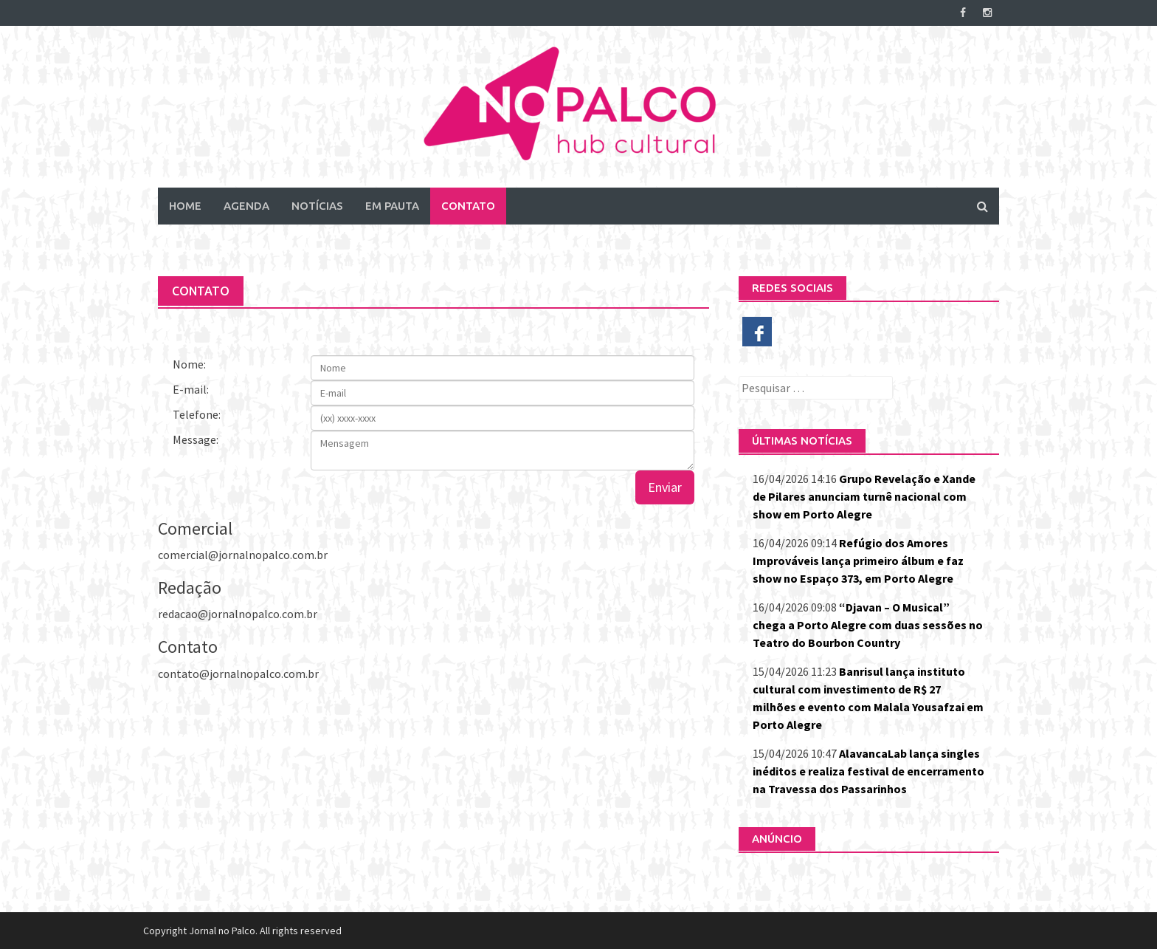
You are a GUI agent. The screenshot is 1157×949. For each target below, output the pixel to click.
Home (185, 205)
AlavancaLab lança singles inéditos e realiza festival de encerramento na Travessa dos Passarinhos (868, 771)
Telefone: (197, 414)
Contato (468, 205)
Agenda (246, 205)
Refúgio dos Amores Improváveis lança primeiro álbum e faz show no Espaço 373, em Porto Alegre (858, 560)
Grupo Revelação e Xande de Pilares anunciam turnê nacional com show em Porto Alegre (864, 496)
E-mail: (191, 389)
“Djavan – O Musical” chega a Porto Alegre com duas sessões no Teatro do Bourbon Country (868, 625)
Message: (195, 439)
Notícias (317, 205)
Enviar (665, 487)
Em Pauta (392, 205)
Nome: (189, 364)
